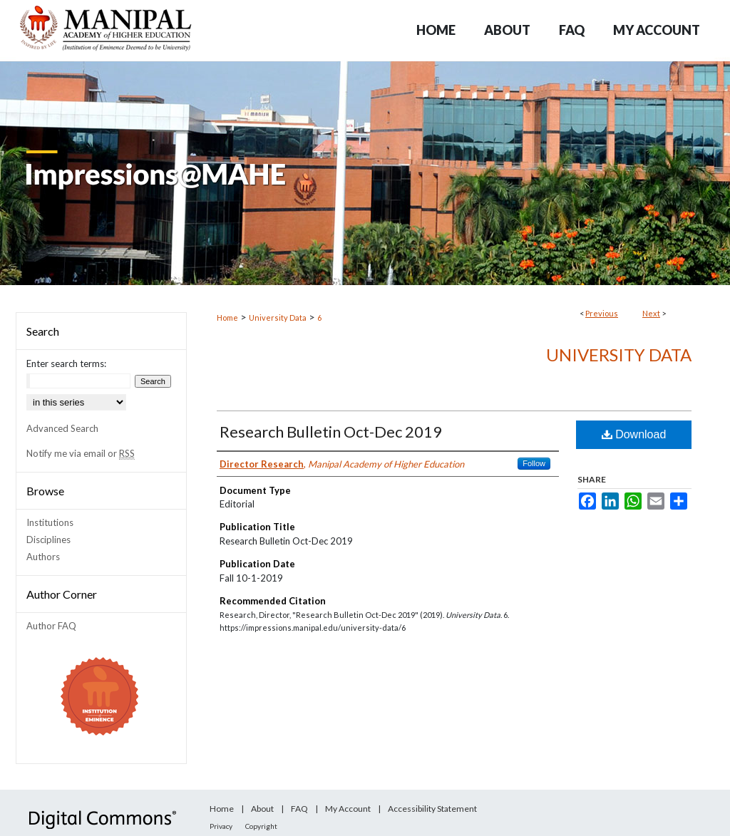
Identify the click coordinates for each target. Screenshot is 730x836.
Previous (601, 313)
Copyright (261, 826)
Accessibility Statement (432, 808)
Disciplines (48, 539)
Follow (534, 463)
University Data (278, 317)
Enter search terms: (66, 363)
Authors (43, 556)
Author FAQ (51, 625)
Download (634, 434)
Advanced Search (62, 428)
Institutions (49, 522)
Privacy (221, 826)
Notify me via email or (80, 453)
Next (651, 313)
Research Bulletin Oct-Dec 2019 (331, 431)
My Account (348, 808)
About (262, 808)
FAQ (299, 808)
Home (227, 317)
